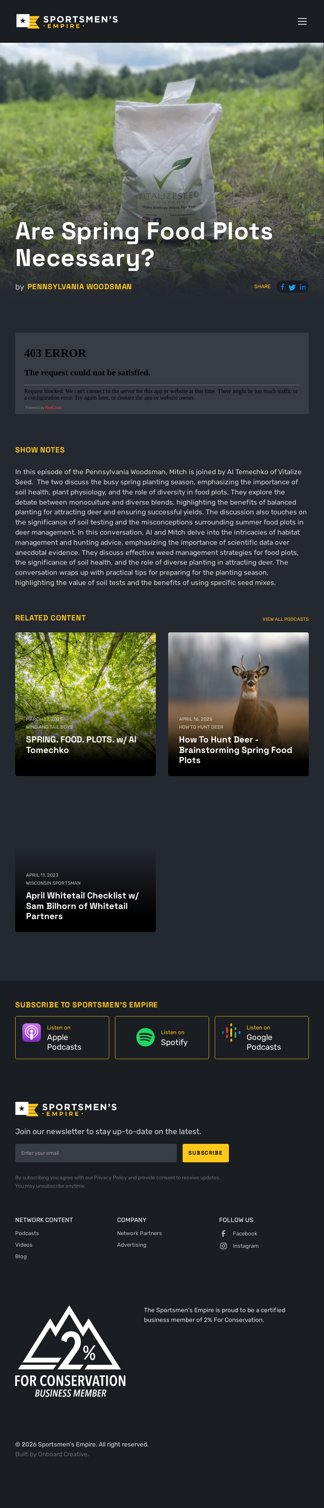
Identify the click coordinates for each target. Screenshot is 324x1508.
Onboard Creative (63, 1454)
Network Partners (139, 1233)
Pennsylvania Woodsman (79, 286)
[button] (301, 21)
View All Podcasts (286, 619)
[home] (67, 21)
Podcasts (27, 1233)
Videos (24, 1245)
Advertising (131, 1245)
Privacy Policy (111, 1178)
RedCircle (53, 408)
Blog (21, 1256)
